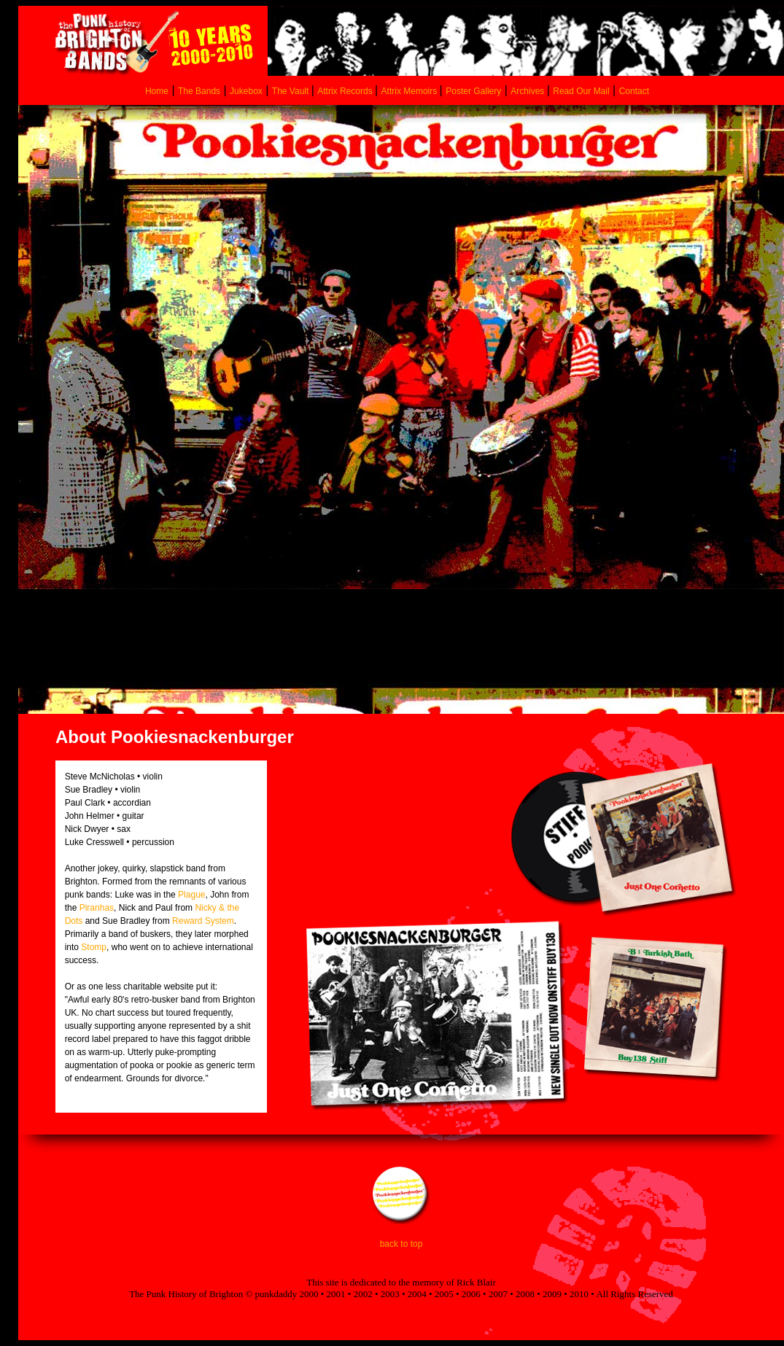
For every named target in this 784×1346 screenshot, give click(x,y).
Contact (634, 91)
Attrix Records (344, 91)
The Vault (291, 91)
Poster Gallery (473, 91)
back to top (401, 1244)
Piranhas (96, 908)
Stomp (93, 947)
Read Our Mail (581, 91)
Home (156, 91)
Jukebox (246, 91)
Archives (528, 91)
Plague (191, 895)
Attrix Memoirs (410, 91)
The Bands (199, 91)
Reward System (203, 921)
